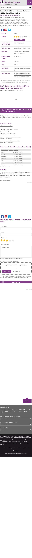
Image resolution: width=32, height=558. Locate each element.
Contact (19, 549)
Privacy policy (16, 552)
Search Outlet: (4, 529)
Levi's (15, 67)
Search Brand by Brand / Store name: (10, 518)
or (16, 369)
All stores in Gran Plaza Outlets (22, 81)
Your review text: (5, 345)
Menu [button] (29, 2)
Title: (2, 333)
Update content (26, 549)
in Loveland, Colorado (13, 208)
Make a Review (19, 73)
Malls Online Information (16, 555)
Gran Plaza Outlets (19, 76)
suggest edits (6, 115)
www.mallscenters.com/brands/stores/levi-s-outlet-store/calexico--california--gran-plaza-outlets (22, 108)
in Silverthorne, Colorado (13, 204)
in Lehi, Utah (10, 200)
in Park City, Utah (12, 196)
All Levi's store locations (6, 193)
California (16, 95)
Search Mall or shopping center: (8, 523)
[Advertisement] (16, 34)
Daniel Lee (16, 114)
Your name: (4, 327)
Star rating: (4, 339)
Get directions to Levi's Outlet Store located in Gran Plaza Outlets (18, 177)
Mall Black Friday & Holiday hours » (9, 251)
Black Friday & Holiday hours (8, 549)
